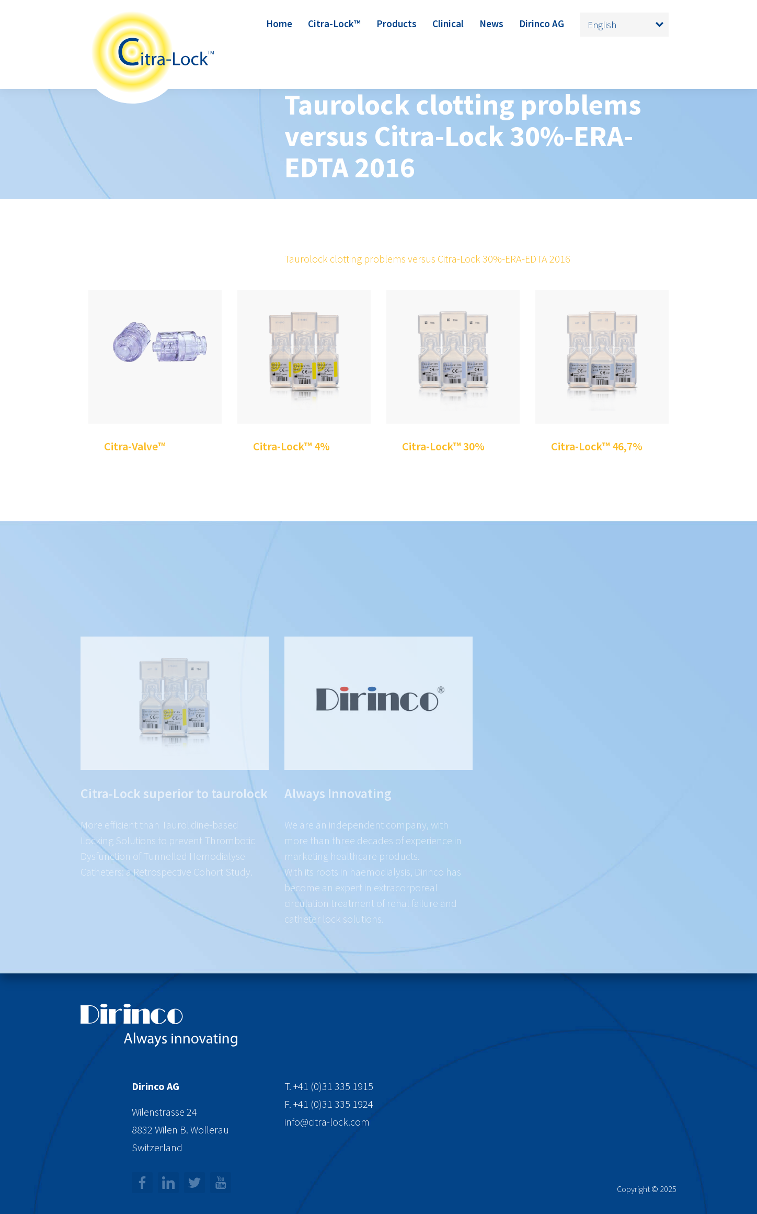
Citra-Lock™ (334, 23)
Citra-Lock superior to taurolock (174, 822)
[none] (624, 25)
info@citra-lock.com (327, 1121)
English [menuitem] (602, 25)
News (491, 23)
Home (279, 23)
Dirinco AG (541, 23)
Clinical (448, 23)
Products (396, 23)
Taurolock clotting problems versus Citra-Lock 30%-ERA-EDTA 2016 (427, 258)
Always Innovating (338, 822)
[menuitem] (624, 25)
